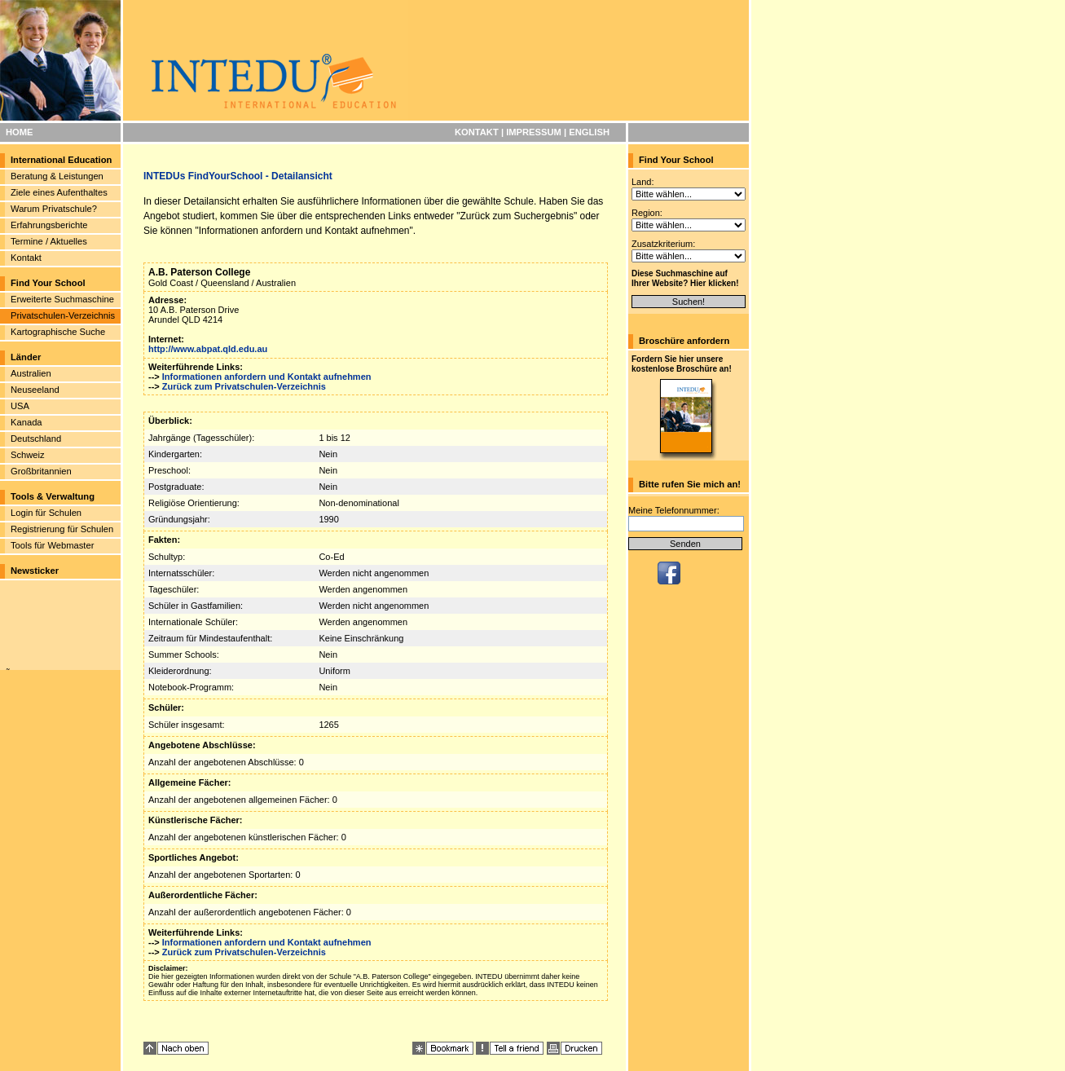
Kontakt (26, 257)
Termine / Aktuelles (49, 241)
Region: (647, 213)
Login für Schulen (46, 513)
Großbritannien (41, 471)
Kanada (26, 422)
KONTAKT (477, 132)
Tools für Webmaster (52, 545)
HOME (19, 132)
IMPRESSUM (533, 132)
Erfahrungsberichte (49, 225)
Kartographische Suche (58, 332)
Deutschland (36, 438)
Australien (31, 373)
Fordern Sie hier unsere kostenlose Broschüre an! (682, 364)
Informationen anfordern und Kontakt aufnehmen (267, 376)
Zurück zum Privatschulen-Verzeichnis (244, 386)
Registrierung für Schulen (62, 529)
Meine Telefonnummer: (674, 510)
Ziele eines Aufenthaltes (59, 192)
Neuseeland (35, 389)
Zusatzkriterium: (663, 244)
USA (20, 406)
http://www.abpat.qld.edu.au (207, 349)
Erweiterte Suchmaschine (62, 299)
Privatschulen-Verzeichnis (63, 315)
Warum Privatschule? (54, 209)
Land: (643, 182)
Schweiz (28, 455)
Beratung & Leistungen (57, 176)
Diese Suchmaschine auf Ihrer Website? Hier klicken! (685, 278)
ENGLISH (589, 132)
